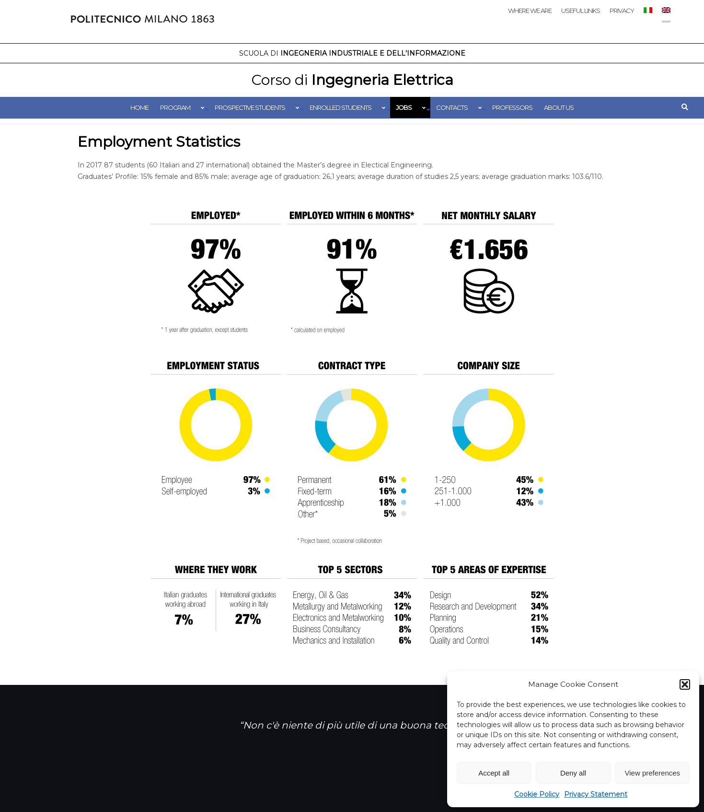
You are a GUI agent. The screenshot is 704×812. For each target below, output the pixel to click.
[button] (685, 684)
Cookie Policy (536, 794)
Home (139, 107)
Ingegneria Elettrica (352, 80)
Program (175, 107)
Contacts (452, 107)
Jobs (404, 107)
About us (559, 107)
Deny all (573, 773)
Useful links (580, 10)
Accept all (493, 773)
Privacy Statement (595, 794)
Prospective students (250, 107)
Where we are (530, 10)
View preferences (653, 773)
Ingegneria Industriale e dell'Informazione (352, 53)
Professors (512, 107)
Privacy (622, 10)
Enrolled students (340, 107)
